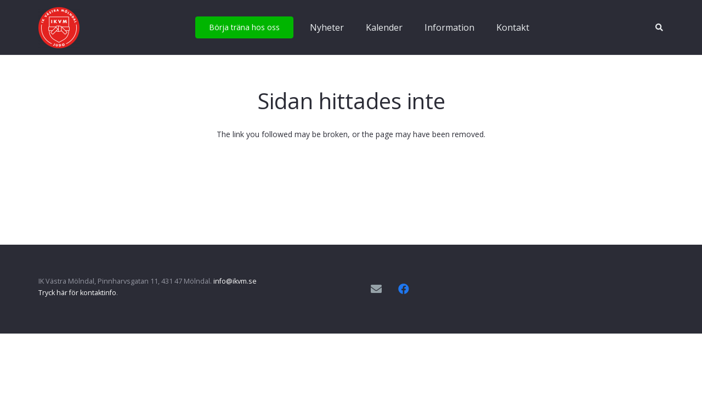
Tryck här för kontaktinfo (77, 292)
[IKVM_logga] (59, 27)
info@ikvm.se (235, 281)
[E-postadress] (376, 289)
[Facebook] (403, 289)
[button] (658, 27)
